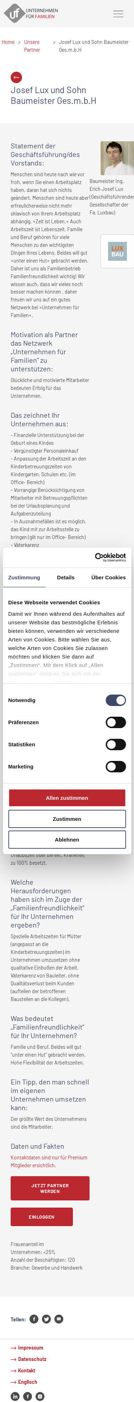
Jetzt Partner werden (50, 1188)
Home (8, 42)
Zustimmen (67, 819)
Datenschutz (32, 1359)
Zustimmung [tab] (24, 577)
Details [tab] (66, 577)
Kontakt (26, 1370)
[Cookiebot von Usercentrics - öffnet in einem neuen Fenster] (95, 557)
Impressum (30, 1348)
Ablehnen (67, 840)
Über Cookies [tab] (108, 577)
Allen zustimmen (67, 798)
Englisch (27, 1382)
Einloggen (42, 1217)
